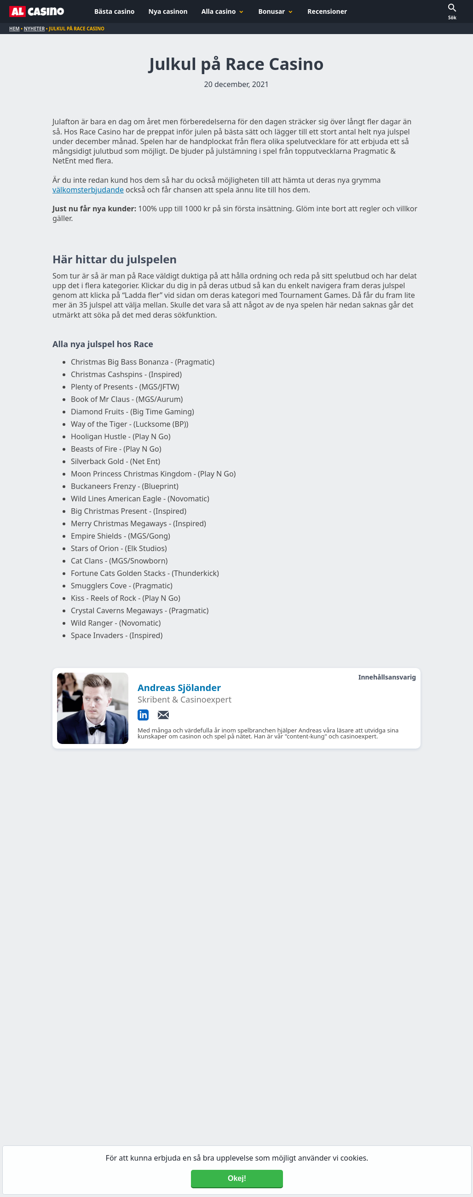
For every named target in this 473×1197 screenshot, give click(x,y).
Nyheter (34, 28)
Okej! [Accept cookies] (237, 1178)
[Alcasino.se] (36, 11)
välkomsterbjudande (88, 190)
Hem (14, 28)
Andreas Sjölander (179, 687)
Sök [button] (452, 17)
